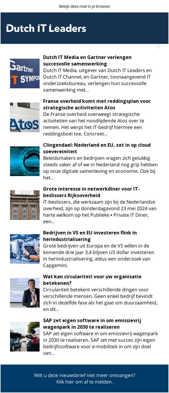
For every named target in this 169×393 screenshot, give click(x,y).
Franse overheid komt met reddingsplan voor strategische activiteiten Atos (97, 104)
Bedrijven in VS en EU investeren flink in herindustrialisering (90, 235)
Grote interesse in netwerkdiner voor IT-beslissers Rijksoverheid (91, 192)
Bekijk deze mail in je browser (84, 6)
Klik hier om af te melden (84, 381)
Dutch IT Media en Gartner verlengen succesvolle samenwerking (87, 60)
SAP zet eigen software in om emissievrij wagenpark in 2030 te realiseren (92, 323)
